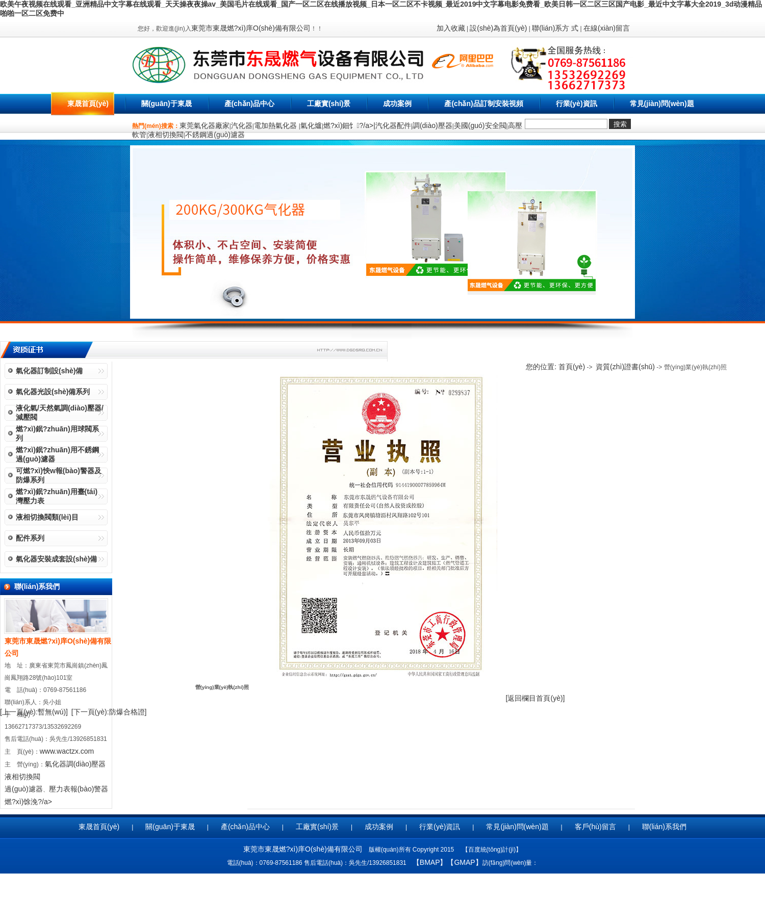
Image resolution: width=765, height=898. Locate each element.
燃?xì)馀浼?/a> (28, 802)
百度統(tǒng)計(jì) (492, 849)
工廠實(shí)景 (329, 103)
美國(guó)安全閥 (480, 125)
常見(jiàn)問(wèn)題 (662, 103)
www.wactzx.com (67, 751)
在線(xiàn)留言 (606, 28)
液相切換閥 (166, 135)
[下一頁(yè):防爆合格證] (109, 712)
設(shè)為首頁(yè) (498, 28)
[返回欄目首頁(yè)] (535, 698)
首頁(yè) (571, 367)
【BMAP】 (430, 862)
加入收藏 (451, 28)
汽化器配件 (393, 125)
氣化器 (55, 764)
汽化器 (241, 125)
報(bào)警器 (89, 789)
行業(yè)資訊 (576, 103)
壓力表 (59, 789)
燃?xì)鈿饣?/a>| (349, 125)
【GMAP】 (464, 862)
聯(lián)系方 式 (555, 28)
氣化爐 (311, 125)
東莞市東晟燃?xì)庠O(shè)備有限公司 (251, 28)
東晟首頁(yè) (88, 103)
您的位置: (542, 367)
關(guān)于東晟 (166, 103)
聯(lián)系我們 (664, 827)
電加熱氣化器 (276, 125)
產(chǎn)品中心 (249, 103)
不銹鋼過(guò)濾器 (215, 135)
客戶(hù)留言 (595, 827)
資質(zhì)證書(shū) (625, 367)
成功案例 (397, 103)
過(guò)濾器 (24, 789)
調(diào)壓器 (432, 125)
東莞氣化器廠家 (205, 125)
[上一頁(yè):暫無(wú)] (34, 712)
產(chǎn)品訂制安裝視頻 (483, 103)
